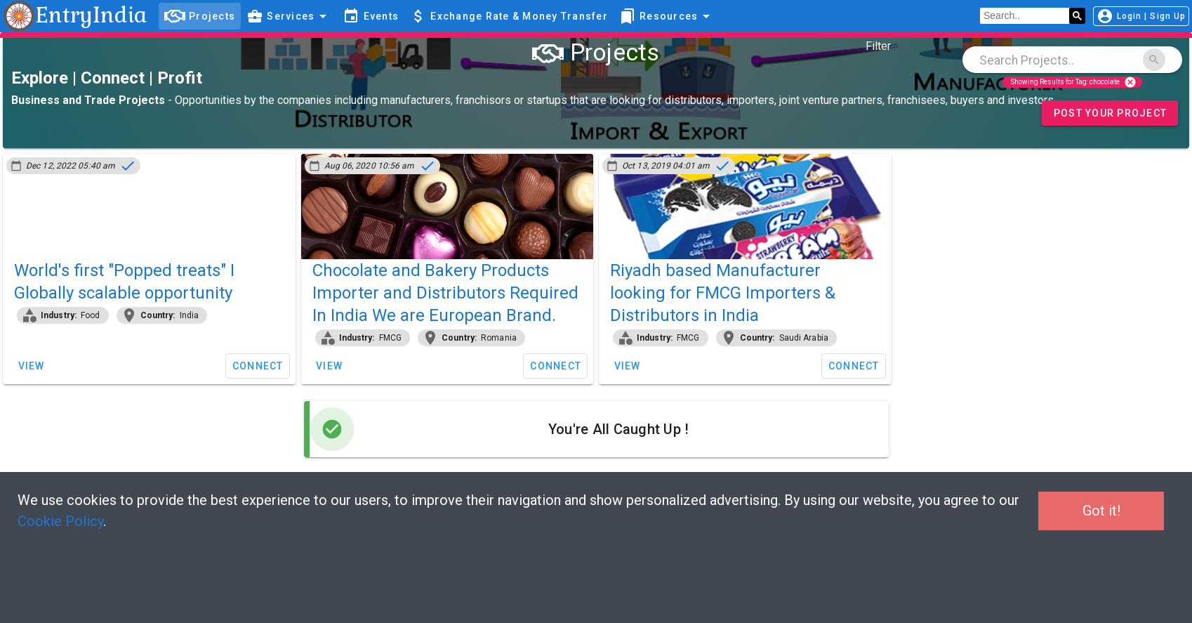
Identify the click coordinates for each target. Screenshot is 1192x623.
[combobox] (1072, 59)
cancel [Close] (1130, 82)
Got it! (1101, 510)
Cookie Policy (60, 521)
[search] (1024, 16)
